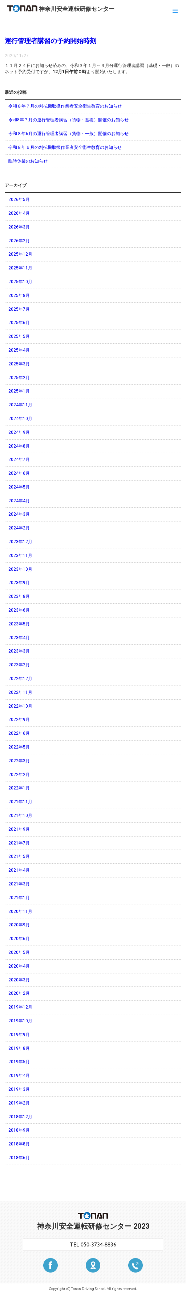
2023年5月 (19, 623)
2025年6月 (19, 322)
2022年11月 (20, 692)
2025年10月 (20, 281)
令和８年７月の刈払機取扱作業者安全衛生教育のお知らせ (65, 106)
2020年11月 (20, 911)
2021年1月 (19, 897)
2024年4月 (19, 500)
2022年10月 (20, 706)
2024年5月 (19, 487)
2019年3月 (19, 1089)
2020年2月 (19, 993)
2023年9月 (19, 582)
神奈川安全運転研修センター (60, 8)
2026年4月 (19, 213)
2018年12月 (20, 1116)
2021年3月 (19, 884)
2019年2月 (19, 1103)
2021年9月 (19, 829)
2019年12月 (20, 1007)
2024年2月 (19, 528)
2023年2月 (19, 664)
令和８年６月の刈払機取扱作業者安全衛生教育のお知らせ (65, 147)
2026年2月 (19, 240)
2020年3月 (19, 979)
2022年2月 (19, 774)
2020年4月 (19, 966)
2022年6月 (19, 733)
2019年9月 (19, 1034)
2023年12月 (20, 541)
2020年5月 (19, 952)
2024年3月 (19, 514)
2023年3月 (19, 651)
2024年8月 (19, 446)
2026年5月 (19, 199)
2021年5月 (19, 856)
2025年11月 (20, 268)
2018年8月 (19, 1144)
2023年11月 (20, 555)
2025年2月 (19, 377)
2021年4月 (19, 870)
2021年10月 (20, 815)
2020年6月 (19, 938)
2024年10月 (20, 418)
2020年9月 (19, 924)
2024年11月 (20, 404)
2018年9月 (19, 1130)
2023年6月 (19, 610)
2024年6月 (19, 473)
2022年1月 (19, 788)
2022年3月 (19, 760)
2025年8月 (19, 295)
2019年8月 (19, 1048)
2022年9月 (19, 719)
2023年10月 (20, 569)
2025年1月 (19, 391)
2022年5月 (19, 747)
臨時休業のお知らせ (28, 161)
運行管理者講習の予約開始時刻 (50, 41)
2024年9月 (19, 432)
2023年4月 (19, 637)
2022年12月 (20, 678)
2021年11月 (20, 801)
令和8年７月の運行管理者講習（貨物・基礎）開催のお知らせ (68, 119)
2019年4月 (19, 1075)
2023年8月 (19, 596)
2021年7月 (19, 843)
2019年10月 (20, 1020)
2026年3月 (19, 227)
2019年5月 (19, 1061)
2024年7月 (19, 459)
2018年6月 (19, 1157)
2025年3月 (19, 363)
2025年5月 (19, 336)
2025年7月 (19, 309)
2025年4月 (19, 350)
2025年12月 (20, 254)
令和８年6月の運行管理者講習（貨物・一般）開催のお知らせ (68, 133)
